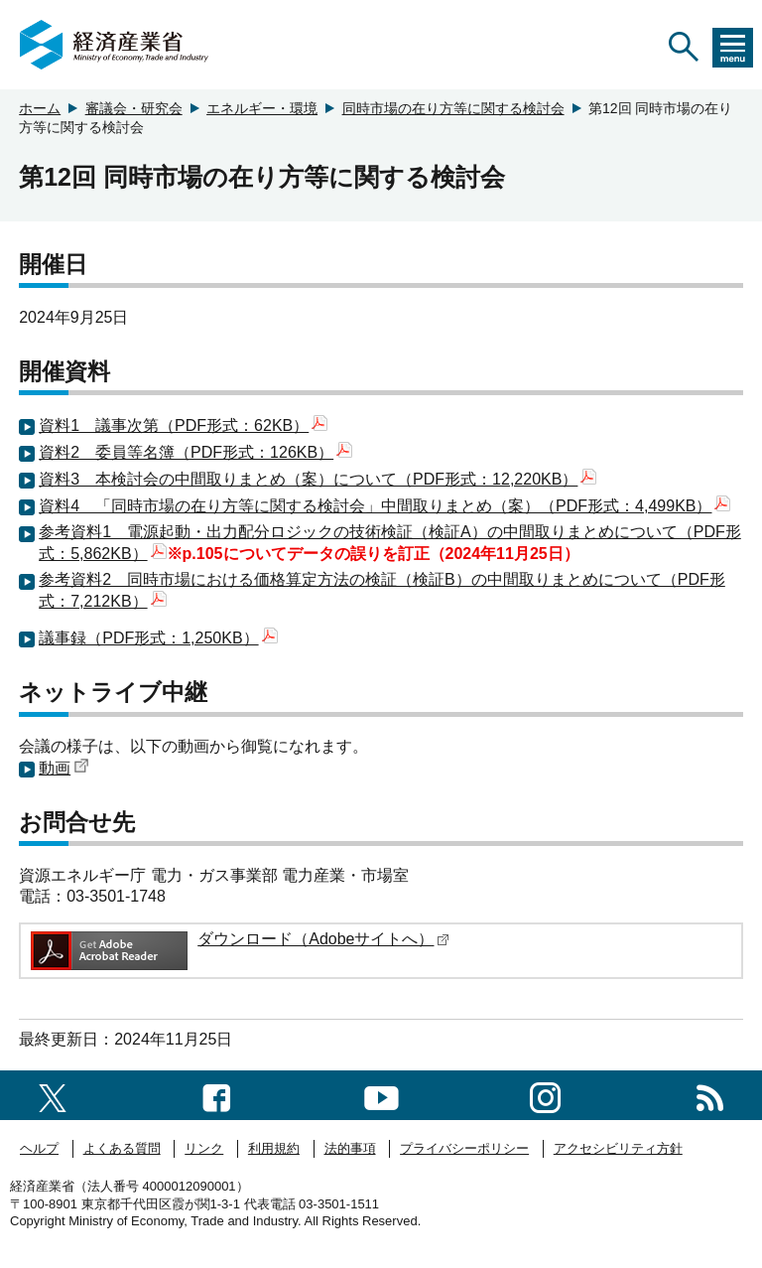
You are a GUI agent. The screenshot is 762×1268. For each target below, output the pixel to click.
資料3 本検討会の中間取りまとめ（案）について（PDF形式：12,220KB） (317, 479)
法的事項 (350, 1148)
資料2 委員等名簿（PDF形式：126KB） (195, 452)
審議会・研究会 (134, 108)
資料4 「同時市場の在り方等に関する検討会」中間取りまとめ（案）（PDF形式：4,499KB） (384, 505)
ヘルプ (39, 1148)
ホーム (40, 108)
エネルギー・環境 (262, 108)
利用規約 (274, 1148)
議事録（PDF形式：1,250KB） (158, 638)
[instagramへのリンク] (545, 1094)
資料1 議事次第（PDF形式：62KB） (183, 425)
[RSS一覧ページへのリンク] (710, 1094)
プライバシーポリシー (464, 1148)
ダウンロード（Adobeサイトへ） (323, 938)
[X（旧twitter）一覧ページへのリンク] (52, 1094)
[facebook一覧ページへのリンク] (216, 1094)
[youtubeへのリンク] (381, 1094)
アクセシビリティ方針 (618, 1148)
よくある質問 (122, 1148)
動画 (64, 768)
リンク (204, 1148)
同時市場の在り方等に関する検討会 (453, 108)
